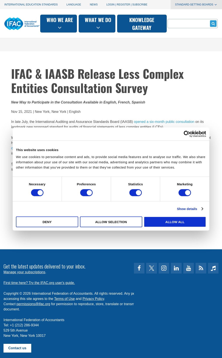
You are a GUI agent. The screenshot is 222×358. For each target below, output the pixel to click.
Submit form (212, 23)
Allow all (175, 222)
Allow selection (111, 222)
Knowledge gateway (141, 23)
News (94, 4)
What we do (98, 23)
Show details (187, 209)
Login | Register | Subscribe (126, 4)
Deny (47, 222)
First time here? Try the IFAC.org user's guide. (39, 283)
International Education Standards (31, 4)
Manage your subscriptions (24, 272)
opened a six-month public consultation (164, 122)
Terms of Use (64, 299)
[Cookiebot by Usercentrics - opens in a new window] (187, 134)
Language (73, 4)
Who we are (60, 23)
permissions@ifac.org (33, 304)
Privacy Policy (93, 299)
